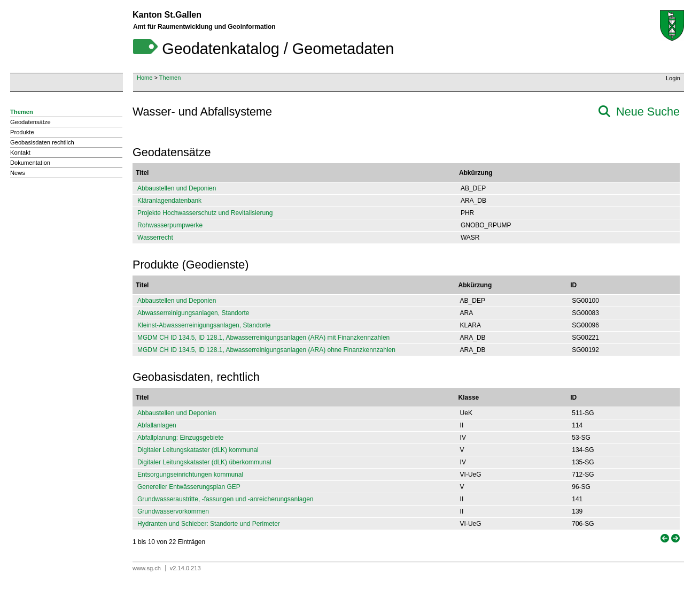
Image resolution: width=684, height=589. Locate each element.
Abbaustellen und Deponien (176, 188)
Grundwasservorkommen (173, 511)
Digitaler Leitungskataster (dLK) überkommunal (204, 462)
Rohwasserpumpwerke (170, 225)
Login (673, 78)
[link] (663, 538)
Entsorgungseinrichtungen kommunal (190, 474)
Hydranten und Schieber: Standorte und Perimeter (208, 523)
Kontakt (20, 152)
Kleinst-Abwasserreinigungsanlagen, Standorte (204, 325)
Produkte (22, 132)
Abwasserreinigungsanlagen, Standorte (193, 313)
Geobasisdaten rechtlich (42, 142)
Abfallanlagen (156, 425)
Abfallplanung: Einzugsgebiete (180, 437)
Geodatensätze (30, 122)
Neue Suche (648, 111)
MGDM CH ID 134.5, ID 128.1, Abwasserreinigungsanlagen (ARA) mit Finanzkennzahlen (263, 337)
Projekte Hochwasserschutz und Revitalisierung (205, 213)
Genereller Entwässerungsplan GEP (188, 487)
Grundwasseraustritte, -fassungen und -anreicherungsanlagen (225, 499)
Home (144, 77)
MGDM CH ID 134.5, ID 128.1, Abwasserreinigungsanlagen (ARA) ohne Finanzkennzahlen (266, 350)
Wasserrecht (155, 237)
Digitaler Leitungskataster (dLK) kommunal (198, 450)
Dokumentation (30, 162)
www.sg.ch (147, 568)
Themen (170, 77)
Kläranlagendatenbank (169, 200)
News (17, 173)
